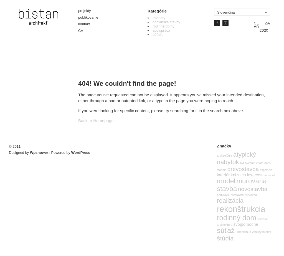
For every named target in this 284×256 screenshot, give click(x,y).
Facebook (217, 23)
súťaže (158, 34)
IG (225, 23)
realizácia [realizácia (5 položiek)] (230, 200)
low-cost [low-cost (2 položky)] (255, 174)
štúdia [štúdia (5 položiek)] (225, 238)
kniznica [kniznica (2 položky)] (238, 174)
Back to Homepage (96, 120)
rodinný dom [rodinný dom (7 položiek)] (236, 218)
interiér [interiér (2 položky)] (223, 174)
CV (80, 31)
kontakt (84, 24)
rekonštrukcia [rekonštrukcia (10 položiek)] (241, 209)
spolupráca (161, 30)
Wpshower (39, 152)
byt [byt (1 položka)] (242, 163)
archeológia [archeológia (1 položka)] (224, 155)
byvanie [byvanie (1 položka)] (250, 163)
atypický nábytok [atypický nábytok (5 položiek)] (236, 158)
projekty (84, 11)
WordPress (80, 152)
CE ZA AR (261, 26)
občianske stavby (166, 22)
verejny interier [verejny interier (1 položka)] (262, 232)
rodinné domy (163, 26)
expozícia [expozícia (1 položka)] (266, 170)
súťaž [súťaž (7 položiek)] (226, 230)
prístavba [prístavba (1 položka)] (251, 195)
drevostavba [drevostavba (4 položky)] (243, 169)
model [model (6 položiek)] (226, 181)
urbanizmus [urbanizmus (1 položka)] (243, 232)
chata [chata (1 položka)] (259, 163)
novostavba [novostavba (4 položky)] (252, 189)
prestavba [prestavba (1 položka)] (237, 195)
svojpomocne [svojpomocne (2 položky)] (245, 224)
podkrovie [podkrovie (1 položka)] (223, 195)
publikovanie (88, 17)
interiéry (159, 18)
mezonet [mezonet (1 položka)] (269, 175)
